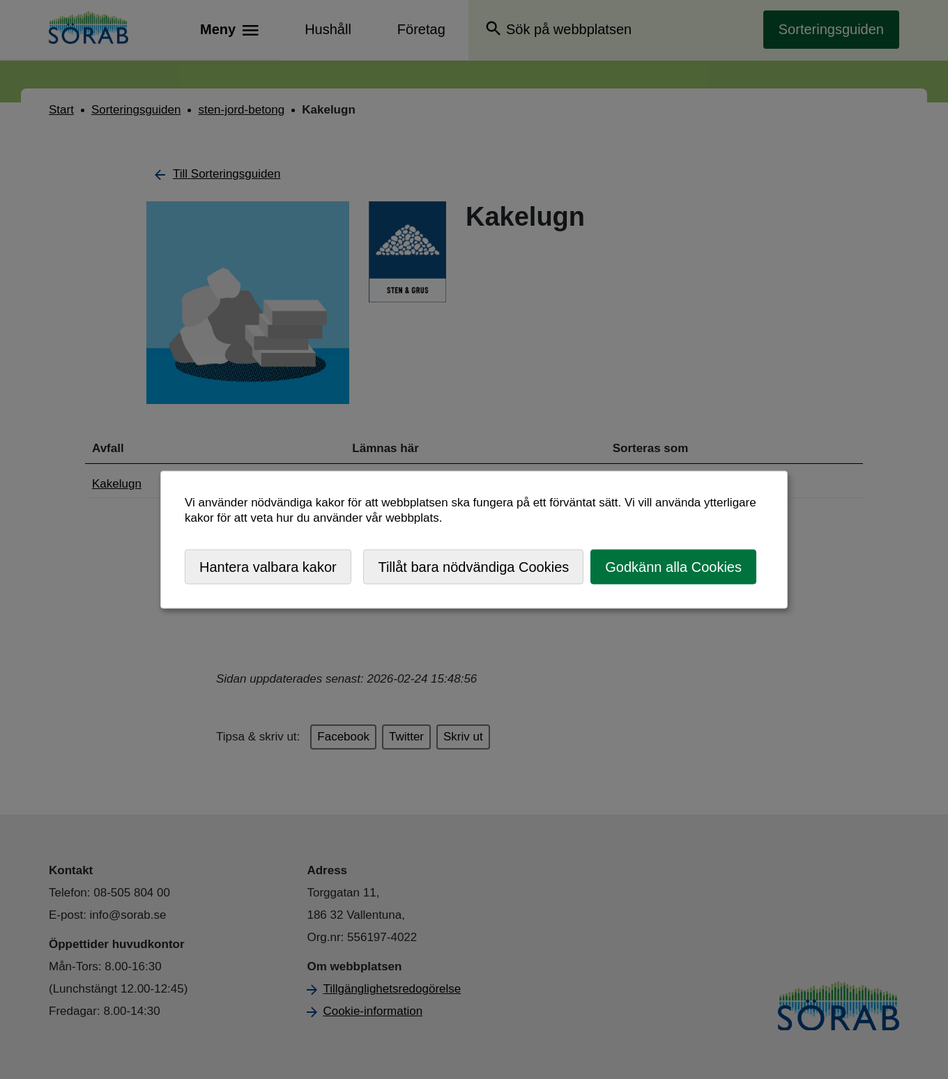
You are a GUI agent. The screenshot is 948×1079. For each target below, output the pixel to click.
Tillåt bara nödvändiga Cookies (473, 566)
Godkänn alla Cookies (673, 566)
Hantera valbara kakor (268, 566)
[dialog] (474, 539)
